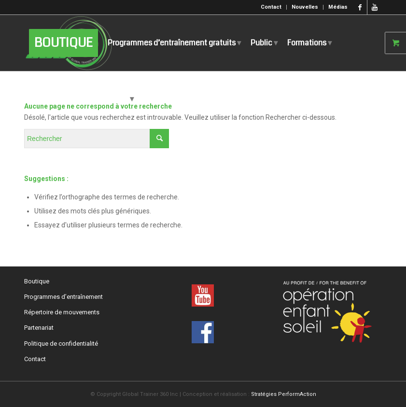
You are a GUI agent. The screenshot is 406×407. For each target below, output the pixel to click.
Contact (271, 7)
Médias (338, 7)
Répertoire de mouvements (61, 312)
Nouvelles (305, 7)
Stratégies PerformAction (283, 394)
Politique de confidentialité (61, 343)
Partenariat (39, 327)
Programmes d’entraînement (63, 296)
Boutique (36, 281)
